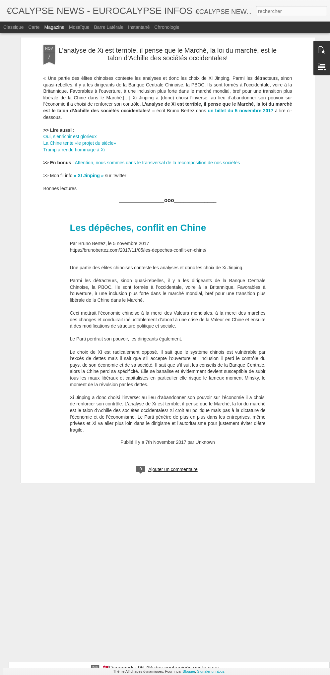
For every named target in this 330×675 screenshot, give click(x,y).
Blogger (189, 671)
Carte (33, 27)
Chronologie (166, 27)
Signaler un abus (211, 671)
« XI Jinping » (88, 105)
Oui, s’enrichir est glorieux (70, 66)
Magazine (54, 27)
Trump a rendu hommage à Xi (74, 79)
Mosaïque (79, 27)
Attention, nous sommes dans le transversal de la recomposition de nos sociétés (157, 92)
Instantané (139, 27)
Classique (13, 27)
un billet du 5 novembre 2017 (240, 40)
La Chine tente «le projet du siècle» (79, 73)
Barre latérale (108, 27)
